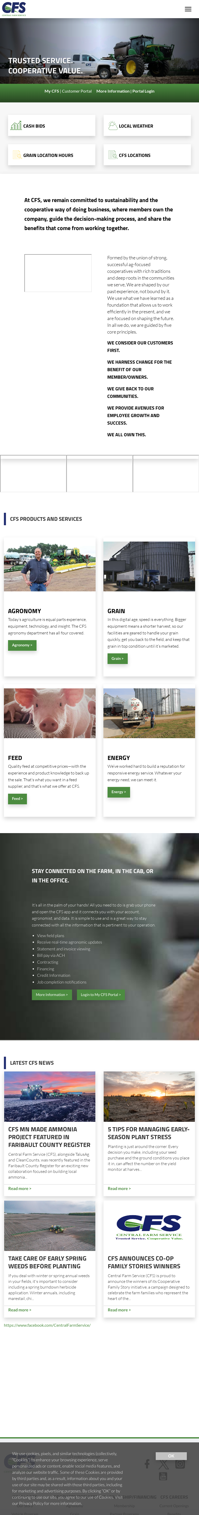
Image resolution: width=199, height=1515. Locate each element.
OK (171, 1456)
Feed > (17, 799)
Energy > (118, 792)
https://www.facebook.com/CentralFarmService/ (47, 1325)
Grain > (117, 658)
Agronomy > (22, 645)
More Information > (52, 995)
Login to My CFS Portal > (101, 995)
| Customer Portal (69, 90)
